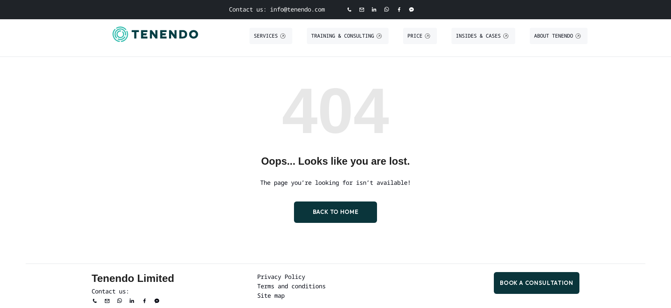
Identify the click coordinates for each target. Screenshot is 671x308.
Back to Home (336, 211)
